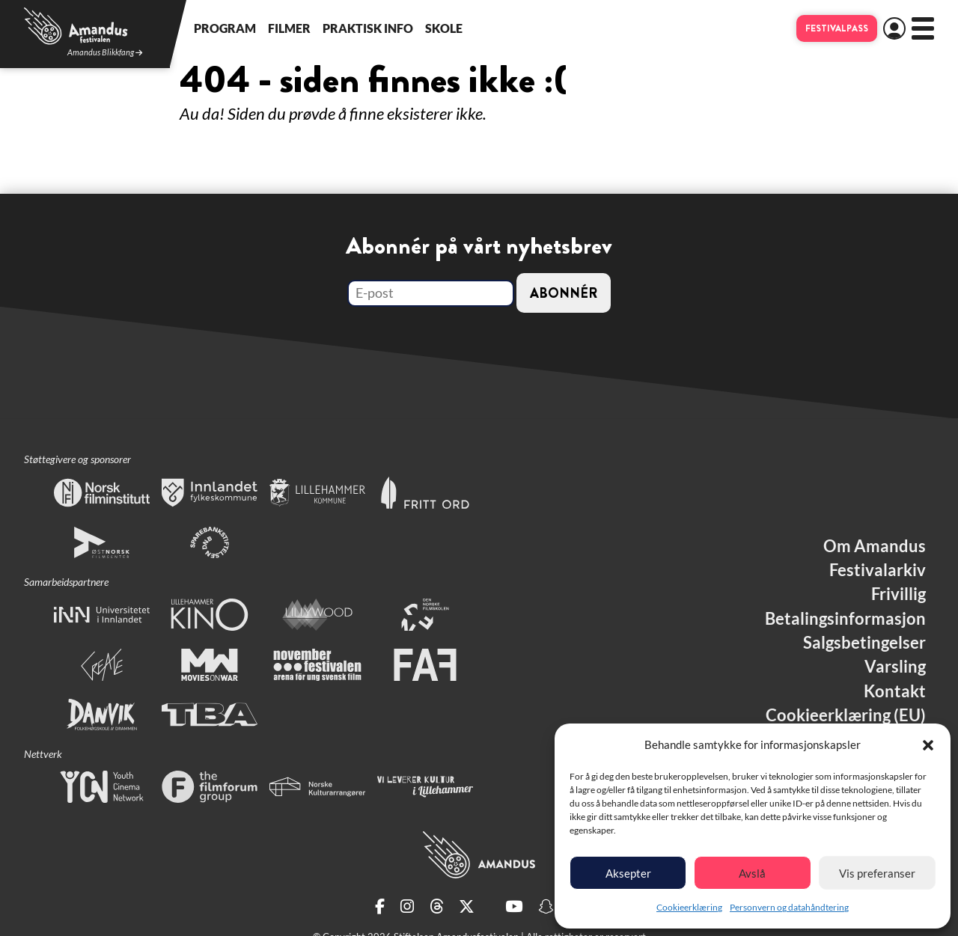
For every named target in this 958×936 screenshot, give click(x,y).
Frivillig (898, 594)
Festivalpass (836, 28)
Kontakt (895, 691)
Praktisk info (368, 28)
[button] (928, 745)
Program (225, 28)
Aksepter (628, 873)
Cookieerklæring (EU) (846, 715)
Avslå (752, 873)
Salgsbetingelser (864, 642)
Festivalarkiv (877, 570)
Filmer (289, 28)
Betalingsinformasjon (845, 618)
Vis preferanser (877, 873)
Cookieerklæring (689, 907)
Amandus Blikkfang (104, 53)
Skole (444, 28)
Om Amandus (874, 546)
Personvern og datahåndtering (789, 907)
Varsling (895, 666)
